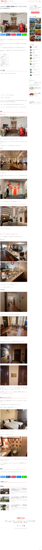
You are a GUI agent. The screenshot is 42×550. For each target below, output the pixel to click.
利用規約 (22, 522)
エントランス (4, 59)
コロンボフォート (9, 3)
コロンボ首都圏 (4, 3)
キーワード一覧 (38, 42)
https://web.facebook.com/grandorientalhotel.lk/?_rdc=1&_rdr (14, 104)
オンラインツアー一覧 (37, 98)
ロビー (3, 60)
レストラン (3, 61)
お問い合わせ (25, 522)
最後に (2, 65)
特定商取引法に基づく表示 (16, 522)
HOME (1, 3)
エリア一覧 (38, 77)
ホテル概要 (2, 56)
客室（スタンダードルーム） (5, 64)
